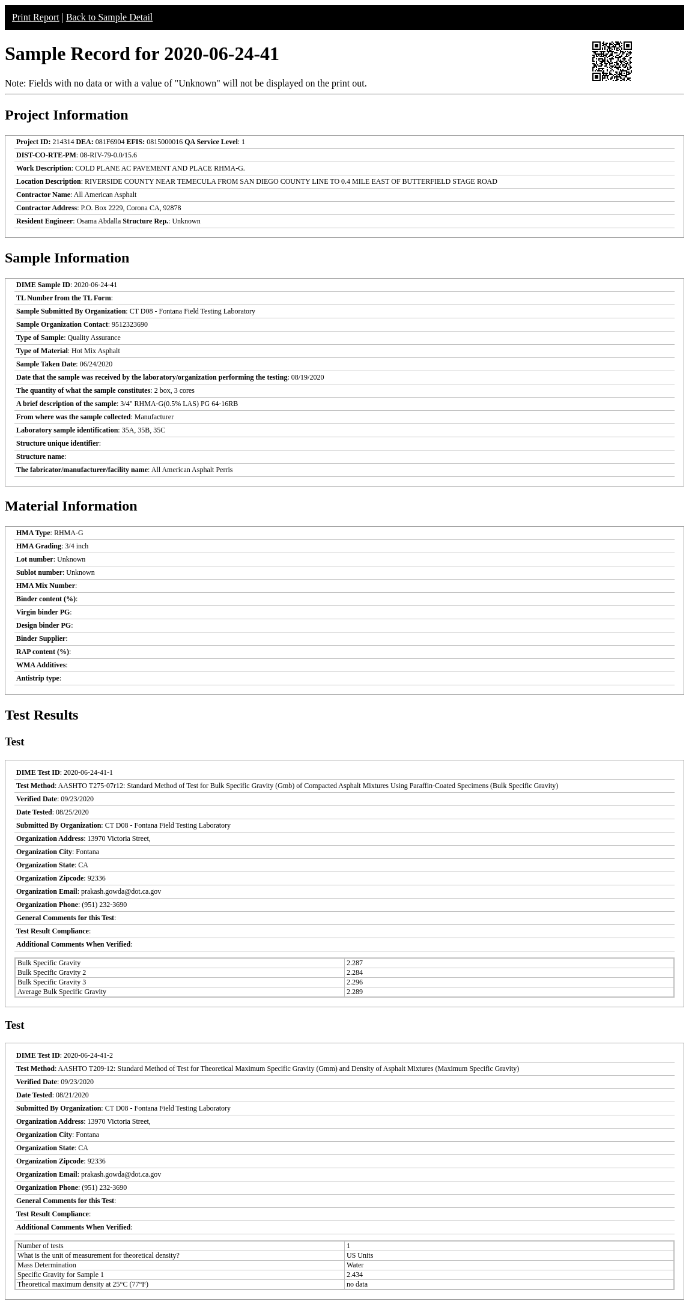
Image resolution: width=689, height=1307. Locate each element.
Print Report (35, 17)
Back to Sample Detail (109, 17)
